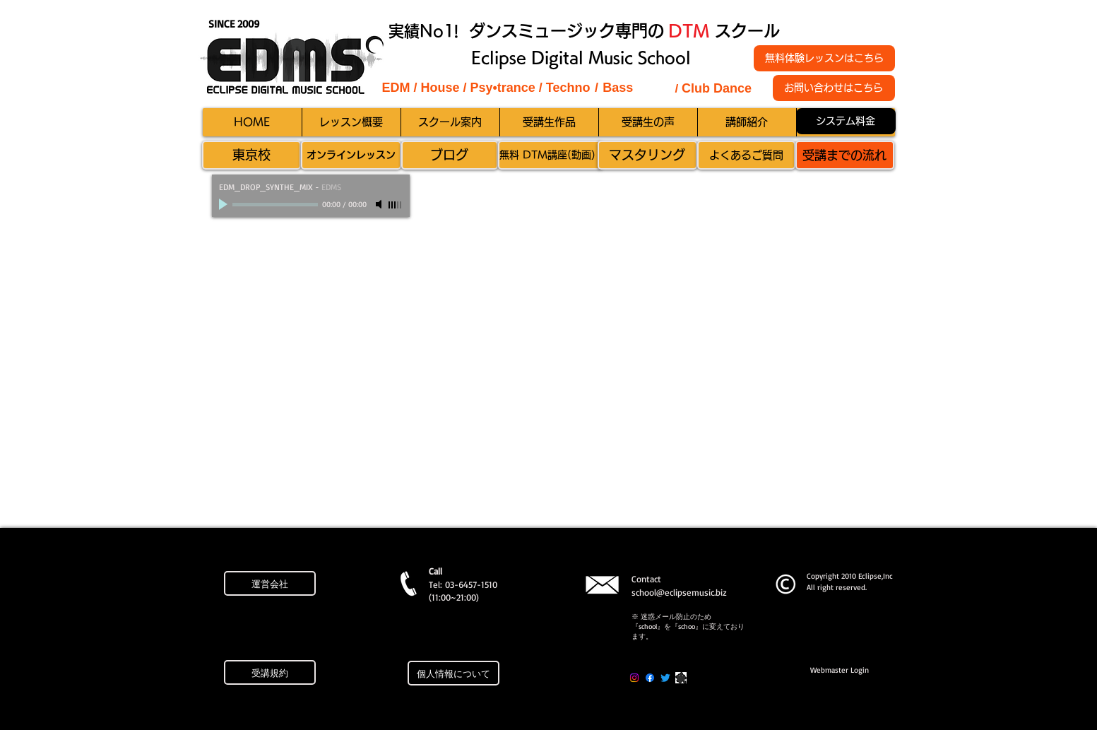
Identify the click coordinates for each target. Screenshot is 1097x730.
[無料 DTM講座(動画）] (550, 155)
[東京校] (251, 155)
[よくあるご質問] (746, 155)
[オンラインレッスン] (351, 155)
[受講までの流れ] (844, 155)
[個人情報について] (453, 673)
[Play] (224, 204)
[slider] (396, 204)
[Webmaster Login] (839, 671)
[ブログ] (449, 155)
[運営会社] (270, 583)
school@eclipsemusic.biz (679, 592)
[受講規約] (270, 672)
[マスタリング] (647, 155)
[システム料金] (846, 121)
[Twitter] (665, 677)
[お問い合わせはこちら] (834, 88)
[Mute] (380, 204)
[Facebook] (650, 677)
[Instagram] (634, 677)
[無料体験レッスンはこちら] (824, 58)
